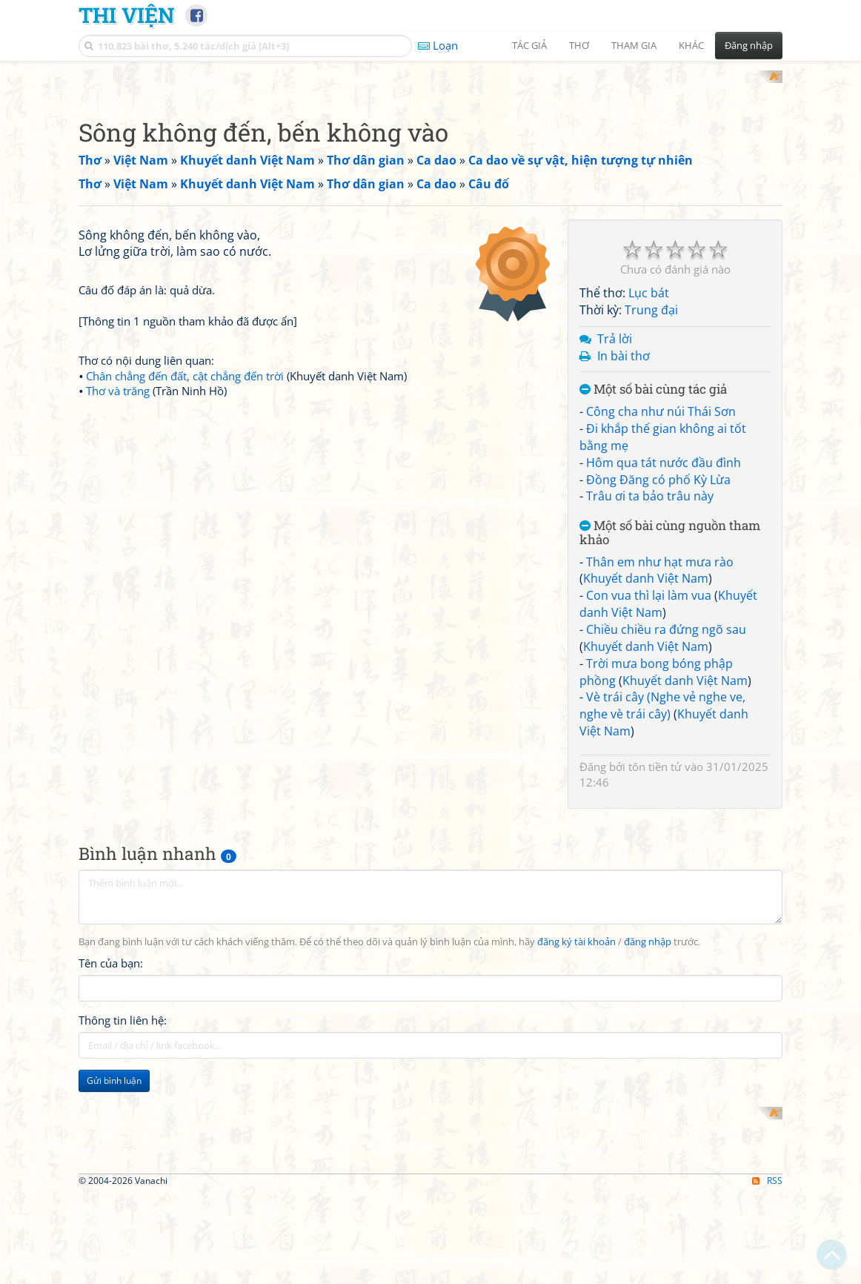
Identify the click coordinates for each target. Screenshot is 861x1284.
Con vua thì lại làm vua (648, 789)
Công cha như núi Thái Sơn (661, 606)
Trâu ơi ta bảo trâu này (650, 690)
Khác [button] (691, 45)
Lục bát (648, 487)
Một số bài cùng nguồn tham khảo (669, 727)
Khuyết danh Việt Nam (645, 772)
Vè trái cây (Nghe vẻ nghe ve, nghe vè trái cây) (662, 899)
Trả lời (614, 532)
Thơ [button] (579, 45)
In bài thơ (623, 549)
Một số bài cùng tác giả (653, 584)
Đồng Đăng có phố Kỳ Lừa (658, 673)
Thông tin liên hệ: (123, 1213)
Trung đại (651, 503)
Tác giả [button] (529, 45)
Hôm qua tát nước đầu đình (663, 656)
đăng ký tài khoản (576, 1135)
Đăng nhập (749, 45)
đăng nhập (647, 1135)
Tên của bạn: (111, 1156)
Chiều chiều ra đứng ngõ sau (666, 823)
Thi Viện (126, 15)
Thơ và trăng (118, 792)
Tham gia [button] (633, 45)
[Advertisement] (430, 174)
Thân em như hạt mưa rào (660, 755)
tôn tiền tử (655, 960)
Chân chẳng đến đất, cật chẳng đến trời (185, 777)
